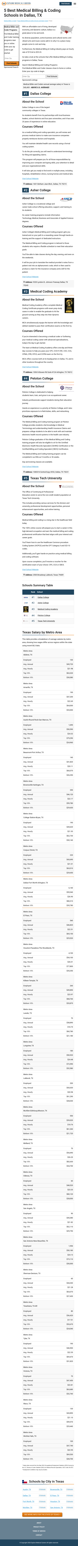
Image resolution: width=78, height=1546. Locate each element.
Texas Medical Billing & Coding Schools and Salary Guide (32, 21)
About (39, 1523)
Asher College (43, 603)
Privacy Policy (39, 1527)
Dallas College (43, 597)
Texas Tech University (46, 621)
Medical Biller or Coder (10, 21)
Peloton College (44, 615)
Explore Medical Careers (38, 1542)
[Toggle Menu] (75, 3)
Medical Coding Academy (48, 609)
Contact (39, 1535)
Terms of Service (39, 1531)
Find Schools (65, 3)
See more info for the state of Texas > (42, 1515)
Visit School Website (30, 179)
